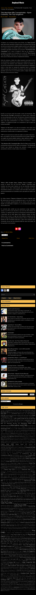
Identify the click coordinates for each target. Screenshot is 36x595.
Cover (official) (25, 456)
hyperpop (19, 498)
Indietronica (16, 506)
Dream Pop (32, 463)
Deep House (24, 461)
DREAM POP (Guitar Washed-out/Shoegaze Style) (11, 466)
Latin (10, 511)
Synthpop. (12, 579)
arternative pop (10, 430)
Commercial (28, 447)
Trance (29, 581)
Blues (2, 438)
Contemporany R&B (5, 453)
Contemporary (15, 453)
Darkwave (3, 461)
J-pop (9, 509)
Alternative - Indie (12, 421)
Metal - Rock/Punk (7, 520)
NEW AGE (3, 525)
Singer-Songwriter (5, 564)
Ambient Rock (30, 427)
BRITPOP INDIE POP (9, 439)
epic (34, 474)
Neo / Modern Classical (19, 524)
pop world (26, 536)
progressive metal (28, 543)
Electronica (14, 472)
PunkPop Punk (6, 549)
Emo (34, 472)
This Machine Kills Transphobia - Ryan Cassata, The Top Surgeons (16, 13)
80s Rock (3, 412)
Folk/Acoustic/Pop (18, 482)
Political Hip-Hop (27, 530)
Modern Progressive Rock (27, 522)
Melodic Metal (26, 519)
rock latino (17, 557)
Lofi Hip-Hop (3, 517)
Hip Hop (28, 491)
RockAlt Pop (9, 560)
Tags (10, 298)
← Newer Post (4, 238)
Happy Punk (9, 490)
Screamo (4, 562)
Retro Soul (22, 554)
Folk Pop (19, 479)
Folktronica (26, 482)
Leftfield (22, 514)
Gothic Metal (20, 488)
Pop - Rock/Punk (16, 532)
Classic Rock (5, 444)
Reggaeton (32, 551)
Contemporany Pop (28, 452)
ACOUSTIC (14, 413)
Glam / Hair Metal (14, 487)
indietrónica (24, 506)
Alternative (3, 421)
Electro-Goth (17, 469)
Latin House (17, 513)
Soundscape (31, 570)
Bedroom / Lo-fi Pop (22, 434)
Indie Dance (20, 499)
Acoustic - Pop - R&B (24, 413)
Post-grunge (32, 538)
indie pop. (14, 503)
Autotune (32, 430)
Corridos (25, 455)
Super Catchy (22, 576)
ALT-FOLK (21, 420)
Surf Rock (28, 576)
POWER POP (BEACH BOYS (9, 541)
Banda (16, 433)
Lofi (23, 516)
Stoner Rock (13, 575)
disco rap (7, 463)
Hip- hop (12, 493)
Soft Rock (33, 568)
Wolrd (6, 587)
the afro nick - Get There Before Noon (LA (18, 341)
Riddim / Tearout (4, 556)
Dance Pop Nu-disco (5, 460)
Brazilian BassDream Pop (16, 438)
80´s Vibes (31, 410)
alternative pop (4, 425)
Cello (29, 439)
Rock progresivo (4, 559)
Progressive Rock (5, 543)
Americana (4, 428)
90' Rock (16, 412)
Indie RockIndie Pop (8, 506)
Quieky (16, 549)
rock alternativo (20, 556)
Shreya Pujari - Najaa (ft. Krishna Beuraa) (18, 373)
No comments (12, 16)
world (15, 587)
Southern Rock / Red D (14, 573)
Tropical (33, 582)
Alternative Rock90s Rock (6, 427)
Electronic (24, 469)
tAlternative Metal (27, 579)
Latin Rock (11, 514)
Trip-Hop (28, 582)
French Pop (33, 482)
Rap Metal (3, 551)
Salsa (24, 560)
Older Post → (32, 238)
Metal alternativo (17, 520)
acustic (22, 415)
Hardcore (32, 490)
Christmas (8, 442)
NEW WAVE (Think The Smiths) (21, 525)
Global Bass (29, 487)
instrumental (12, 508)
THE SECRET (11, 332)
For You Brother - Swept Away (15, 316)
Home (2, 8)
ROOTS (20, 560)
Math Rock (8, 519)
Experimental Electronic (25, 477)
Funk (3, 483)
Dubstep (3, 468)
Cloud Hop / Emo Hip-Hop (6, 447)
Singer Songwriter (27, 562)
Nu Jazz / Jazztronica (8, 528)
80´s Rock (25, 410)
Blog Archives (17, 298)
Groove (32, 488)
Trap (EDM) (4, 582)
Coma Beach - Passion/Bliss (15, 324)
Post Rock (24, 538)
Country (30, 455)
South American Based (21, 571)
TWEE (11, 584)
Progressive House (17, 543)
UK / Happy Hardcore (18, 584)
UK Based (27, 584)
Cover (17, 456)
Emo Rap (18, 474)
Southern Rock (30, 571)
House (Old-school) (5, 498)
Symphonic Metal (11, 578)
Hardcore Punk (4, 491)
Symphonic (3, 578)
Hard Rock (23, 490)
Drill (23, 466)
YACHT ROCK (5, 590)
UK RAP (32, 584)
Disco (2, 463)
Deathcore (17, 461)
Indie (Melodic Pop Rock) (9, 499)
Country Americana (4, 456)
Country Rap (12, 456)
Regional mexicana (7, 552)
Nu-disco (23, 528)
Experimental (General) (13, 477)
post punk (18, 538)
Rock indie (11, 557)
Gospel (34, 487)
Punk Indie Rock (25, 548)
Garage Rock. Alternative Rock (17, 485)
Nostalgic (24, 527)
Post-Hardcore (7, 540)
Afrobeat (20, 416)
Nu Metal (17, 528)
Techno (7, 581)
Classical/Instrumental (6, 445)
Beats (16, 434)
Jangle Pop (15, 509)
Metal (33, 519)
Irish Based (4, 509)
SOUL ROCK (24, 570)
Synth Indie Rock (22, 578)
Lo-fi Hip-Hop (10, 516)
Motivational (10, 524)
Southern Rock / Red (5, 573)
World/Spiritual (31, 589)
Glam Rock (23, 487)
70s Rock (8, 410)
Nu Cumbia (30, 527)
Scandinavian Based (31, 560)
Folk (13, 479)
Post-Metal (17, 540)
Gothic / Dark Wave (11, 488)
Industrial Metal (4, 508)
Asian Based (16, 430)
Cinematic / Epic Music (22, 442)
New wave (9, 525)
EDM (16, 468)
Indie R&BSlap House (9, 505)
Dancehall (12, 460)
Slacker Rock (3, 568)
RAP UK (16, 551)
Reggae (24, 551)
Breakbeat (25, 438)
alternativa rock (29, 420)
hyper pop (13, 498)
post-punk (24, 540)
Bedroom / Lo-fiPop (31, 434)
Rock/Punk (29, 559)
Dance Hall (21, 458)
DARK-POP (32, 460)
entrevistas (29, 474)
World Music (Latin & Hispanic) (8, 589)
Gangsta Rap (31, 483)
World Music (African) (29, 587)
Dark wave (25, 460)
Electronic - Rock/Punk (17, 471)
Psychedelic (9, 546)
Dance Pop (29, 458)
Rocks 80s (15, 560)
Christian (3, 442)
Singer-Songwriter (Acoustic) (18, 563)
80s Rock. (11, 412)
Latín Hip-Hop (10, 513)
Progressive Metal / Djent (19, 544)
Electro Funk (28, 467)
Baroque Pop (21, 433)
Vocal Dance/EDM (23, 585)
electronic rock (8, 472)
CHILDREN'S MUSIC (8, 441)
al (12, 418)
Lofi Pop (8, 517)
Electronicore (23, 472)
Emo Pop (5, 474)
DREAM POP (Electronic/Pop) (10, 464)
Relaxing (27, 552)
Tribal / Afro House (21, 582)
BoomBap (8, 438)
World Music (21, 587)
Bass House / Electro (30, 433)
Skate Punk (30, 567)
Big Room (12, 436)
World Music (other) (22, 589)
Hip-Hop (18, 493)
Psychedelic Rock (29, 546)
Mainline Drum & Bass (27, 517)
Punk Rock (10, 8)
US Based (3, 585)
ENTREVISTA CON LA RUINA (15, 381)
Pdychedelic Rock (4, 530)
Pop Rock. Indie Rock (17, 536)
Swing (33, 576)
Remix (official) (4, 554)
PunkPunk (12, 549)
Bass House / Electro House (7, 434)
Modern (17, 522)
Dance (16, 458)
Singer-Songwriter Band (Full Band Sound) (18, 565)
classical (30, 444)
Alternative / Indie (21, 421)
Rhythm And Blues (30, 554)
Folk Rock (32, 479)
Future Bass (10, 483)
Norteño (8, 527)
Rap (32, 549)
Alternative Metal (26, 423)
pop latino (7, 534)
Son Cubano (5, 570)
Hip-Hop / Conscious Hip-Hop (28, 493)
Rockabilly (3, 560)
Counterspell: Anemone (14, 308)
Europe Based (7, 475)
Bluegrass (32, 436)
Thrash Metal (23, 581)
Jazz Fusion (25, 509)
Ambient (24, 427)
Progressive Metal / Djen (6, 544)
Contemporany (19, 452)
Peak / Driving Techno (13, 530)
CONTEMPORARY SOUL (17, 455)
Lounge (13, 517)
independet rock (28, 498)
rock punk (13, 559)
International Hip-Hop (31, 508)
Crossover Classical (4, 458)
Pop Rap (23, 534)
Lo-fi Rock (17, 516)
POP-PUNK (32, 536)
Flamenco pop (7, 479)
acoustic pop (8, 415)
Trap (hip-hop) (12, 582)
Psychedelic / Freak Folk (18, 546)
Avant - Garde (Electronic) (7, 431)
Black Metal (19, 436)
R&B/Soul (26, 549)
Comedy (15, 447)
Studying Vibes (15, 576)
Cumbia (11, 458)
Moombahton (4, 524)
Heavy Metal (20, 491)
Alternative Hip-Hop (12, 423)
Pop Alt (22, 532)
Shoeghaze (18, 562)
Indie (34, 498)
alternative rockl (16, 427)
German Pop (26, 485)
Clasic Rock (31, 442)
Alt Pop (33, 418)
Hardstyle (13, 491)
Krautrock (6, 511)
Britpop (2, 439)
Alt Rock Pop (13, 420)
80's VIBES (19, 410)
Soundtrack (3, 571)
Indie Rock (18, 505)
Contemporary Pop (27, 453)
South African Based (11, 571)
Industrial (30, 506)
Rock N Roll (23, 557)
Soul (18, 570)
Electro (21, 468)
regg (20, 551)
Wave (30, 585)
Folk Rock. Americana (8, 480)
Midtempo (12, 522)
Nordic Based (3, 527)
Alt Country (17, 418)
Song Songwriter (12, 570)
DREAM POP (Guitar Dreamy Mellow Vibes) (26, 464)
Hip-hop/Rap (6, 495)
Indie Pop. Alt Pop (21, 503)
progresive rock (29, 541)
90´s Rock (28, 412)
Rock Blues (28, 556)
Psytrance (11, 548)
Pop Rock (31, 535)
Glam (7, 487)
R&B (21, 549)
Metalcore (3, 522)
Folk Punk (26, 479)
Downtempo (24, 463)
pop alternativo (29, 532)
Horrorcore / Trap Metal (24, 496)
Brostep (16, 439)
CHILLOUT (21, 441)
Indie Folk (3, 501)
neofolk (32, 524)
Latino (18, 514)
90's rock (22, 412)
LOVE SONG (18, 517)
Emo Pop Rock (11, 474)
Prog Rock (21, 541)
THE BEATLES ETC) (14, 581)
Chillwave (32, 441)
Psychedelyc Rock (4, 548)
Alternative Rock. (30, 425)
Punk (6, 8)
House (32, 496)
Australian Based (24, 430)
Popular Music (4, 538)
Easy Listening (10, 467)
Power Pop (32, 540)
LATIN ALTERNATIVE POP (19, 511)
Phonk (21, 530)
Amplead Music (18, 2)
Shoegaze (10, 562)
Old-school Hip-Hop (30, 528)
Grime (27, 488)
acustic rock (28, 415)
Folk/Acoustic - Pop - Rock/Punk (7, 482)
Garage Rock (4, 485)
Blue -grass (26, 436)
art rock (3, 430)
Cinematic (14, 442)
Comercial (20, 447)
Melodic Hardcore (18, 519)
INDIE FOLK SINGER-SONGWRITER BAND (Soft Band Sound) (21, 501)
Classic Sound (19, 444)
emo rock (23, 474)
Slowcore (22, 568)
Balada (12, 433)
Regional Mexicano (19, 552)
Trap (34, 581)
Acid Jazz (8, 413)
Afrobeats (26, 416)
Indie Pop (4, 503)
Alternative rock (16, 425)
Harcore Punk (15, 490)
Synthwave (18, 579)
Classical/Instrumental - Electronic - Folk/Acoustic (24, 445)
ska (20, 567)
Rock (10, 556)
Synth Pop (31, 578)
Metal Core (25, 520)
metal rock (31, 520)
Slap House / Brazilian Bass (13, 568)
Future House (18, 483)
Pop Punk (14, 534)
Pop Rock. (7, 536)
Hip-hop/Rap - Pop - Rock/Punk (17, 494)
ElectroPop (29, 472)
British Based (31, 438)
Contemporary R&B (5, 455)
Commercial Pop (5, 449)
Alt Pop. (6, 420)
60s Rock (2, 410)
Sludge (27, 568)
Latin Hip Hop (28, 511)
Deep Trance (31, 461)
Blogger (21, 404)
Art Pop (31, 428)
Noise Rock (31, 525)
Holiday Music (12, 496)
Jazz (20, 509)
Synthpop (3, 579)
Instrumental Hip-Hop (21, 508)
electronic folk (26, 471)
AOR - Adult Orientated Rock (21, 428)
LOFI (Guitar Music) (29, 516)
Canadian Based (23, 439)
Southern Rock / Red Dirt (28, 573)
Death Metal (9, 461)
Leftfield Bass (28, 514)
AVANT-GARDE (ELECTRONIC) (22, 431)
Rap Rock (11, 551)
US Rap (8, 585)
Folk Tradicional (18, 480)
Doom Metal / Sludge (15, 463)
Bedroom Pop (5, 436)
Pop (33, 530)
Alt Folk (26, 418)
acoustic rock (16, 415)
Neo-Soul (27, 524)
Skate (25, 567)
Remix (32, 552)
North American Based (16, 527)
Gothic (3, 488)
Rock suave (21, 559)
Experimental (23, 475)
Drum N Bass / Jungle (30, 466)
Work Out (10, 587)
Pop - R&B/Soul (8, 532)
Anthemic (12, 428)
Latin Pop (23, 513)
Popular (4, 298)
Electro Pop (7, 469)
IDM (23, 498)
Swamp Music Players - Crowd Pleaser (17, 357)
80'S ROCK (14, 410)
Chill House (15, 441)
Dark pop (19, 460)
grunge (2, 490)
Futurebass (25, 483)
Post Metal (12, 538)
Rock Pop (30, 557)
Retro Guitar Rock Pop (13, 554)
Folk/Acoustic (27, 480)
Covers (32, 456)
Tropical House (5, 584)
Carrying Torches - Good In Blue (16, 365)
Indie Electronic (29, 499)
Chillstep (26, 441)
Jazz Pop (31, 509)
